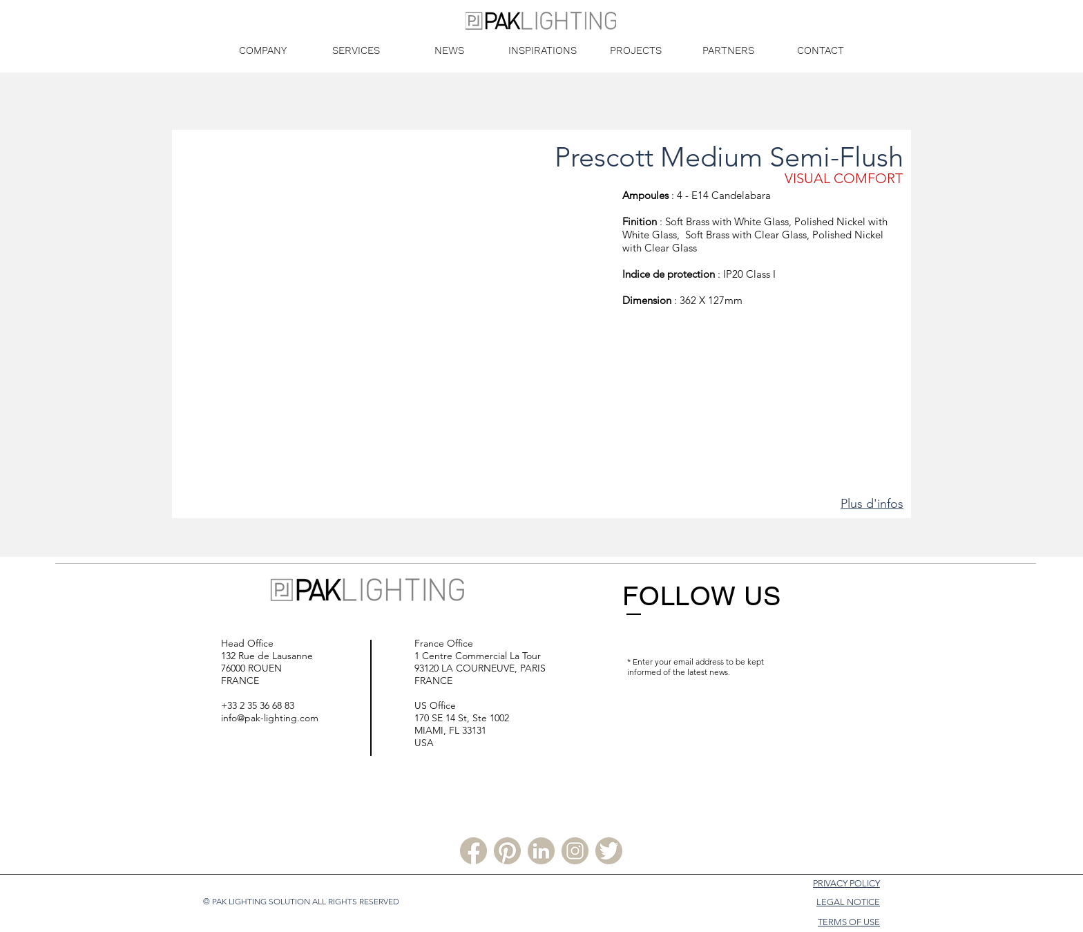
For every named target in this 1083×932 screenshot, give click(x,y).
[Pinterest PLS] (507, 850)
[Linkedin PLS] (541, 850)
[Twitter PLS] (608, 850)
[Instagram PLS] (575, 850)
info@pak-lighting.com (269, 718)
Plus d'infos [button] (872, 503)
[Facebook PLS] (473, 850)
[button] (397, 329)
